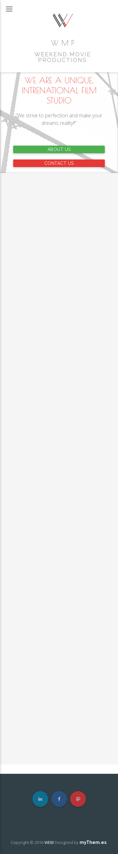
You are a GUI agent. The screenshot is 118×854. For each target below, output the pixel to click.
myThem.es (93, 842)
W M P (62, 42)
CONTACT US (59, 163)
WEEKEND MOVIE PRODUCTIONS (62, 57)
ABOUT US (59, 149)
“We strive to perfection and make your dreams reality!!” (59, 119)
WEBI (49, 842)
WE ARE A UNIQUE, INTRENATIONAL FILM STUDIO (59, 90)
